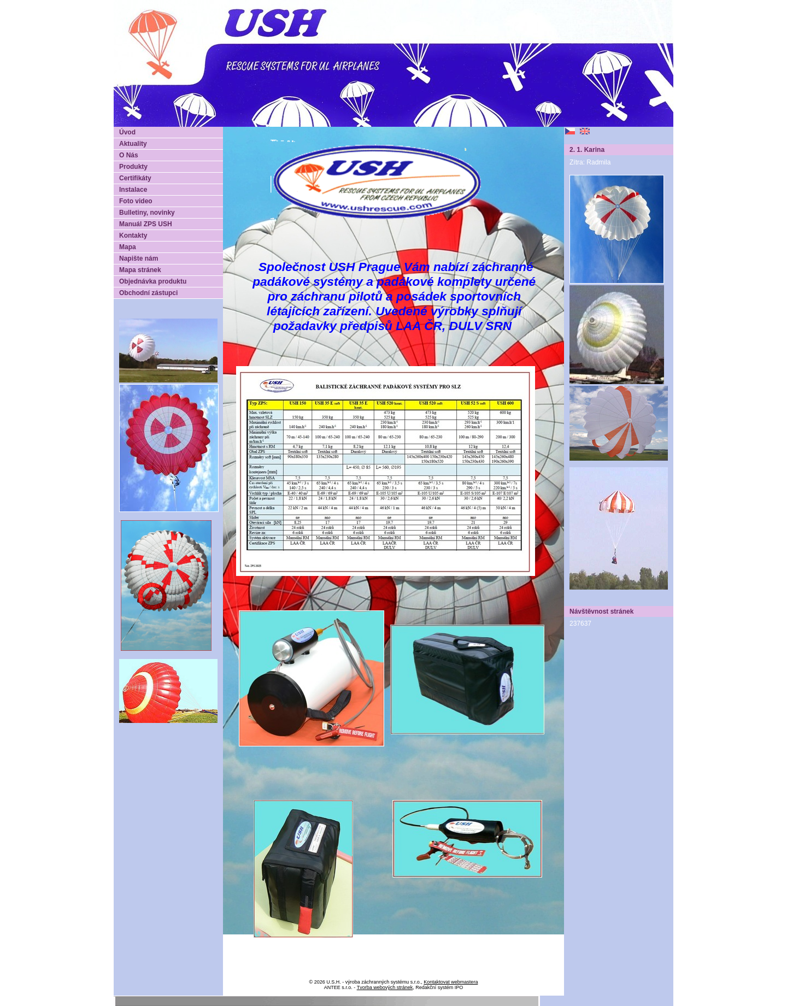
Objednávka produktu (152, 281)
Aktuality (133, 144)
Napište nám (138, 258)
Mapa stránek (140, 270)
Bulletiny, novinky (147, 212)
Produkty (133, 166)
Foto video (135, 201)
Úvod (127, 132)
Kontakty (133, 235)
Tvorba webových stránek (385, 987)
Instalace (133, 189)
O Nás (128, 155)
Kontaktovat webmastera (451, 982)
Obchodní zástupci (148, 293)
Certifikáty (135, 178)
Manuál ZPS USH (145, 224)
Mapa (127, 247)
